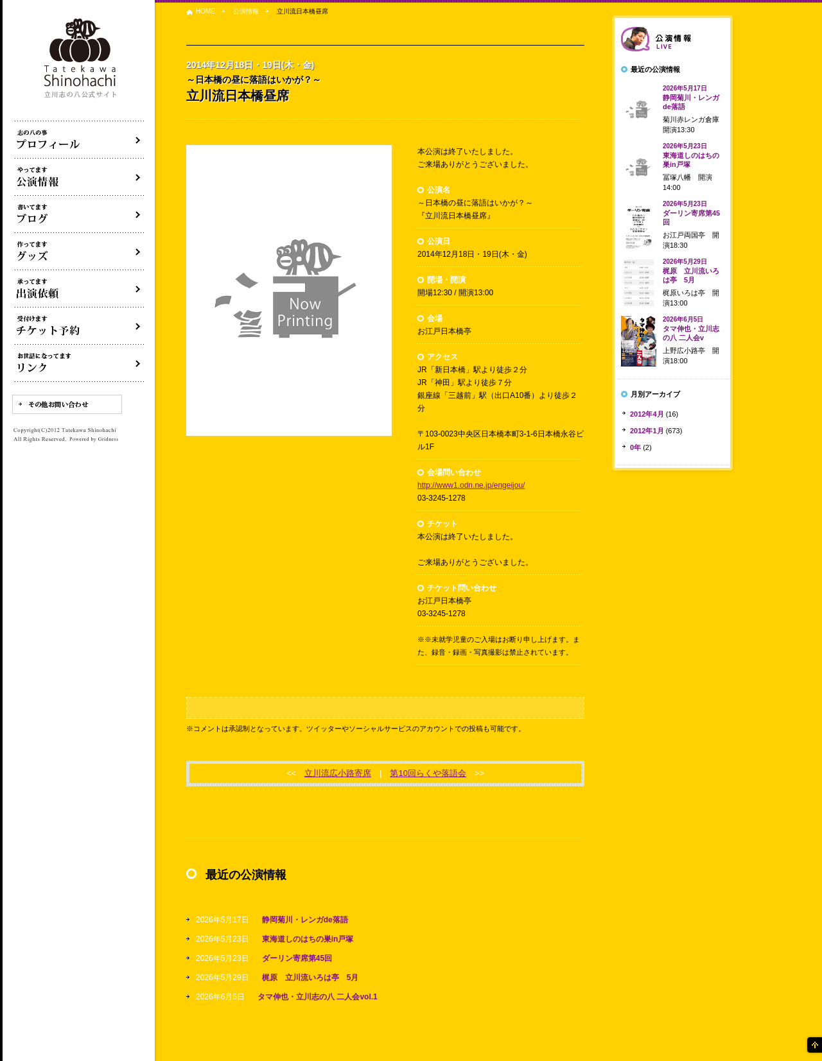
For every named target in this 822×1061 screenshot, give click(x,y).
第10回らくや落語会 (428, 773)
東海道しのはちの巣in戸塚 (308, 939)
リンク (79, 363)
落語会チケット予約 (79, 326)
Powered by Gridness (93, 439)
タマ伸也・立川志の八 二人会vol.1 (318, 996)
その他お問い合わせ (67, 404)
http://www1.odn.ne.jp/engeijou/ (471, 485)
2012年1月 (647, 431)
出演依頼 (79, 288)
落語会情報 (672, 39)
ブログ (79, 214)
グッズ (79, 251)
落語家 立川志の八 (81, 58)
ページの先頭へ (813, 1045)
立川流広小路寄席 (337, 773)
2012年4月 (647, 414)
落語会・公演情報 (79, 177)
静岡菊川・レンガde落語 (305, 919)
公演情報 (246, 11)
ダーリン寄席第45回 (297, 958)
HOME (205, 11)
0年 (635, 447)
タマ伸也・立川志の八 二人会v (691, 328)
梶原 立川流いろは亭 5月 (310, 977)
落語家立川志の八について (79, 140)
